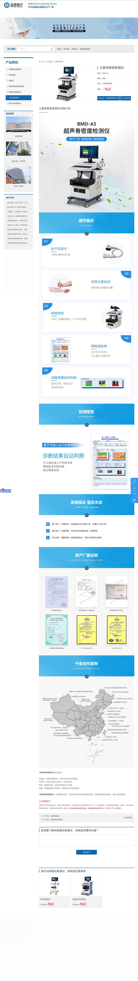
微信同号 (126, 98)
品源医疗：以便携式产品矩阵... (17, 211)
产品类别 (49, 61)
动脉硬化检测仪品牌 (73, 932)
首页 (12, 15)
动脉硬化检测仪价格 (73, 950)
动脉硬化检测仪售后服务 (73, 946)
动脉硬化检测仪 (85, 49)
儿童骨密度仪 (12, 98)
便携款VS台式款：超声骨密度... (18, 225)
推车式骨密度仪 (13, 103)
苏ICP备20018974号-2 (87, 976)
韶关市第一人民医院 (18, 161)
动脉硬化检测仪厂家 (77, 15)
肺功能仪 (67, 49)
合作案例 (52, 15)
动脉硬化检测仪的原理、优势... (17, 229)
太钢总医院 (18, 136)
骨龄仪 (59, 49)
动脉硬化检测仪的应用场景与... (17, 243)
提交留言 (86, 852)
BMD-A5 (105, 73)
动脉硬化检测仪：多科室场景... (17, 220)
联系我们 (123, 15)
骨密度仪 (75, 49)
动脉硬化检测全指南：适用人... (17, 234)
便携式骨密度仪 (13, 92)
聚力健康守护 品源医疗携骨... (17, 207)
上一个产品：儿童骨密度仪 (50, 816)
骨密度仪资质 (73, 939)
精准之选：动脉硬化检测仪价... (17, 216)
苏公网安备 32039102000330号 (106, 976)
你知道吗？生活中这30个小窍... (17, 202)
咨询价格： (108, 98)
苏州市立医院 (18, 186)
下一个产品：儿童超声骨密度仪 (52, 819)
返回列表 (128, 817)
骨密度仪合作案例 (73, 943)
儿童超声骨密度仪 (79, 899)
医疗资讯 (102, 15)
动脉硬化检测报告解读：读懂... (17, 238)
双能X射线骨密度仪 (15, 86)
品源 (103, 78)
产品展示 (31, 15)
